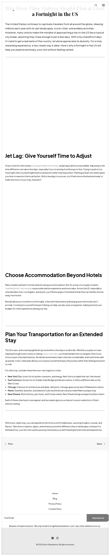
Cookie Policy (55, 509)
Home (55, 493)
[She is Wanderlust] (20, 5)
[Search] (94, 5)
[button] (103, 5)
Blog (55, 498)
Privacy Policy (55, 503)
